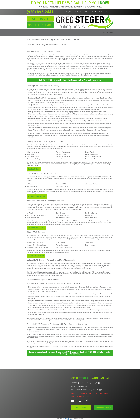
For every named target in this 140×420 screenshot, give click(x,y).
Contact (108, 12)
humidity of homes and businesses (97, 98)
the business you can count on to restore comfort (93, 65)
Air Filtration (30, 213)
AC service (68, 318)
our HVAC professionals (73, 162)
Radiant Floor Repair (92, 159)
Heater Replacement (91, 154)
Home (60, 12)
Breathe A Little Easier (36, 228)
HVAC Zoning (60, 242)
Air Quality (78, 12)
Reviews (101, 12)
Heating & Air (68, 12)
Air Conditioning (62, 89)
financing (92, 265)
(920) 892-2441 (40, 12)
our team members (47, 66)
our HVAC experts (53, 178)
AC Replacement (32, 186)
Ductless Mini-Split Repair (35, 242)
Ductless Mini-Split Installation (36, 245)
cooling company (32, 275)
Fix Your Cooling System (36, 196)
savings (100, 265)
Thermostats (89, 242)
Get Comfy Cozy (33, 169)
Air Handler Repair (62, 186)
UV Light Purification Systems (36, 215)
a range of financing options (83, 334)
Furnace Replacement (63, 156)
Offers (87, 12)
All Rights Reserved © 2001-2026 (76, 418)
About (94, 12)
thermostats (95, 235)
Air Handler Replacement (93, 184)
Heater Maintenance (62, 159)
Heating (43, 89)
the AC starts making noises (64, 65)
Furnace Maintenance (63, 152)
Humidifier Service (91, 213)
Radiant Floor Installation (93, 156)
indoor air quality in (46, 221)
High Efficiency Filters (63, 217)
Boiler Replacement (33, 156)
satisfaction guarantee (34, 343)
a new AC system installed (67, 68)
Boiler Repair (31, 154)
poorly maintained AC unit (96, 177)
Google (31, 347)
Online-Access (65, 418)
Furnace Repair (61, 154)
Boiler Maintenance (33, 152)
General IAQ (89, 215)
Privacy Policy (70, 419)
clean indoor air (98, 107)
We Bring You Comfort (36, 256)
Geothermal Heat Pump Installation (38, 247)
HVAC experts (97, 145)
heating (106, 273)
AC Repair (30, 184)
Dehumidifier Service (33, 217)
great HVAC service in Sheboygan (68, 63)
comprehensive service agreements (63, 312)
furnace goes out (48, 65)
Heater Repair (89, 152)
